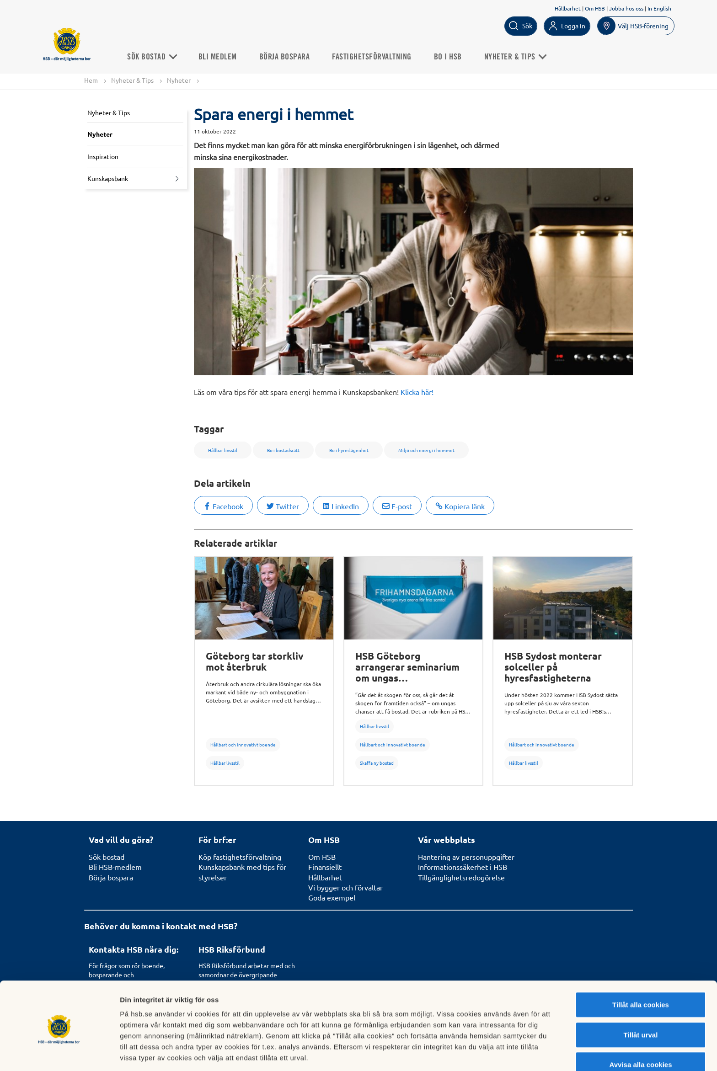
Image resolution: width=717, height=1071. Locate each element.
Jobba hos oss (626, 8)
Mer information (486, 1053)
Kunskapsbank (107, 179)
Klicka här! (417, 391)
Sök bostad (106, 856)
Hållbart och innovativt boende (243, 744)
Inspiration (102, 156)
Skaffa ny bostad (377, 762)
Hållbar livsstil (225, 762)
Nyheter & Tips (518, 56)
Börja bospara (287, 56)
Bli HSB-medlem (115, 866)
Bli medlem (220, 56)
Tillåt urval (641, 1000)
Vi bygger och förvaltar (345, 887)
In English (659, 8)
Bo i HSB (451, 56)
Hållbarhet (568, 8)
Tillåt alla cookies (640, 970)
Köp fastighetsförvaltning (239, 856)
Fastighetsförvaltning (374, 56)
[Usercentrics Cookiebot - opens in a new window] (59, 1053)
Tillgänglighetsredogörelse (461, 877)
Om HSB (595, 8)
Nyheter (179, 80)
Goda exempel (331, 897)
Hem (91, 80)
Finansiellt (325, 866)
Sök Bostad (154, 56)
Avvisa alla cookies (640, 1030)
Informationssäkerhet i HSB (462, 866)
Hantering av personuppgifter (466, 856)
